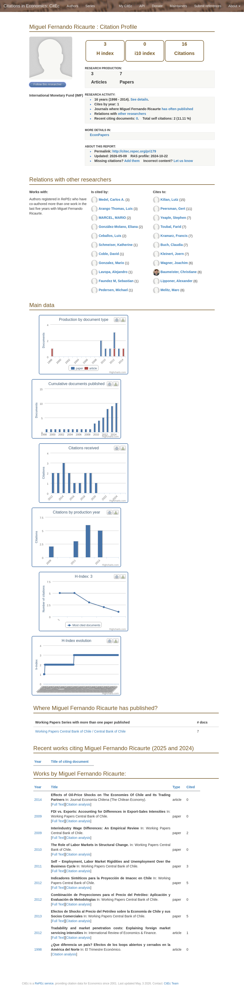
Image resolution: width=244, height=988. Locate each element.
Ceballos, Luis (110, 236)
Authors (72, 6)
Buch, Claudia (172, 245)
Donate (157, 6)
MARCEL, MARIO (112, 218)
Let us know (183, 161)
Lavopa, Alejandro (113, 272)
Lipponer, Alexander (177, 281)
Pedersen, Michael (113, 290)
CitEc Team (171, 983)
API (142, 6)
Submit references (207, 6)
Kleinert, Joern (172, 254)
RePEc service (44, 983)
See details (139, 99)
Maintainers (178, 6)
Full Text (58, 804)
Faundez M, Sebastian (116, 281)
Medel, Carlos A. (111, 199)
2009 (38, 816)
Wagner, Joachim (174, 263)
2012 (38, 883)
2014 (38, 800)
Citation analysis (78, 804)
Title (56, 787)
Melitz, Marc (170, 290)
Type (178, 787)
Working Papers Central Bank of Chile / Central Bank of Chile (80, 731)
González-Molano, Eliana (118, 227)
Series (90, 6)
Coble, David (109, 254)
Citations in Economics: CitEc (32, 6)
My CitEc (125, 6)
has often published (177, 109)
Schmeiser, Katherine (115, 245)
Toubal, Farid (171, 227)
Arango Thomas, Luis (116, 208)
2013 (38, 916)
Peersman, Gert (173, 208)
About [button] (234, 6)
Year (40, 761)
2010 (38, 849)
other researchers (132, 114)
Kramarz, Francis (174, 236)
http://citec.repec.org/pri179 (134, 151)
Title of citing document (72, 761)
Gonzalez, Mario (111, 263)
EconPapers (99, 135)
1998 (38, 949)
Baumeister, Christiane (179, 272)
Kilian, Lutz (169, 199)
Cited (193, 787)
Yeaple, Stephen (173, 218)
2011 (38, 866)
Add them (132, 161)
